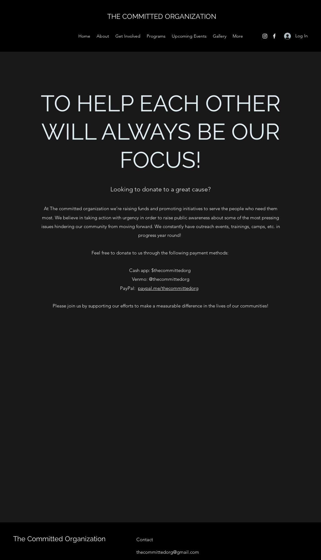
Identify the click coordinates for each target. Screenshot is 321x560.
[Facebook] (274, 36)
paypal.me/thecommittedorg (168, 288)
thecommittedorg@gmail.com (167, 552)
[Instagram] (265, 36)
